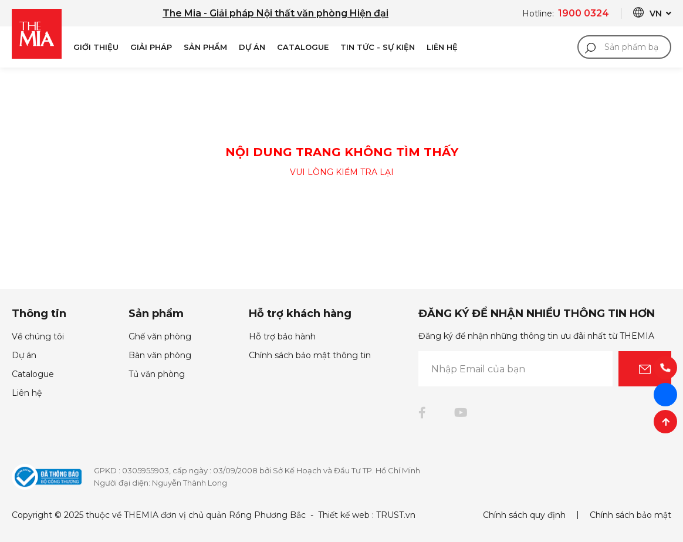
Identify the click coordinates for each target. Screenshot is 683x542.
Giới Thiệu (96, 47)
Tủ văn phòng (157, 374)
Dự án (252, 47)
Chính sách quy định (524, 515)
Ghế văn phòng (160, 336)
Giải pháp (151, 47)
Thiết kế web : (346, 515)
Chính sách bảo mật (630, 515)
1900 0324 (583, 13)
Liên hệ (27, 393)
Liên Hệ (442, 47)
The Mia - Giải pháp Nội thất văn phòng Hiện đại (275, 13)
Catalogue (303, 47)
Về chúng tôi (38, 336)
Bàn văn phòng (160, 355)
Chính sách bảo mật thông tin (310, 355)
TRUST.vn (395, 515)
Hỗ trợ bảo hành (282, 336)
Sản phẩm (205, 47)
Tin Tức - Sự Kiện (377, 47)
